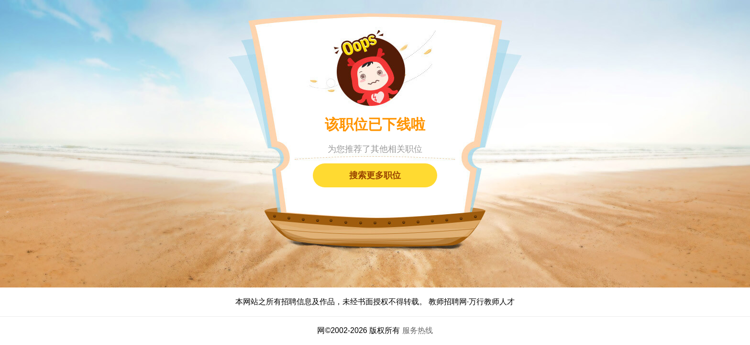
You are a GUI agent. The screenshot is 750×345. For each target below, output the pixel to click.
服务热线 (417, 330)
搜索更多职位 (375, 175)
